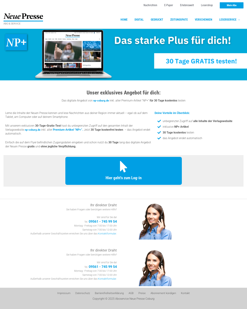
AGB (131, 293)
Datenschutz (84, 293)
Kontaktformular (107, 233)
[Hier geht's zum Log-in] (123, 166)
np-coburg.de (101, 100)
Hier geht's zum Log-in (123, 177)
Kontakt (182, 293)
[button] (231, 5)
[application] (239, 20)
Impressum (67, 293)
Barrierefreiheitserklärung (110, 293)
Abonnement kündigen (161, 293)
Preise (140, 293)
